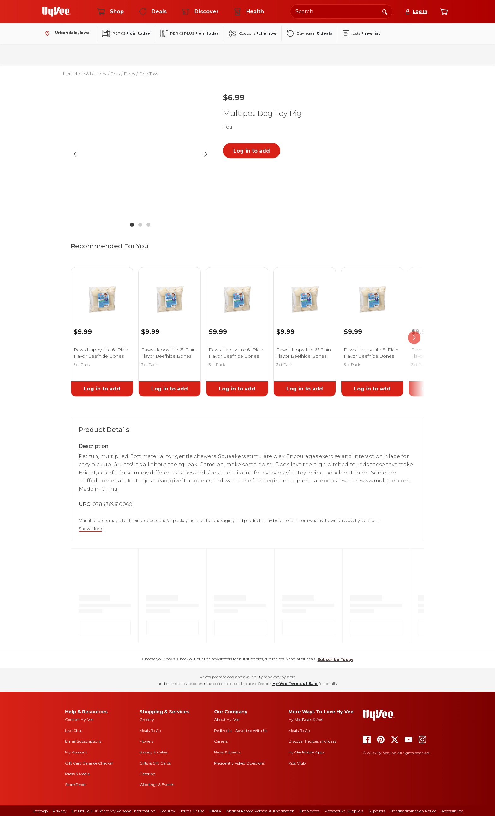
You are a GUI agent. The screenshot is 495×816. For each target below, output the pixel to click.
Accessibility (452, 810)
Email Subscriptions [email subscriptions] (83, 741)
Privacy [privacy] (60, 810)
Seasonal (329, 54)
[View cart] (444, 11)
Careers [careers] (221, 741)
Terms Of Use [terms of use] (192, 810)
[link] (102, 291)
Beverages (139, 54)
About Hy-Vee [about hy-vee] (226, 719)
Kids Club (297, 763)
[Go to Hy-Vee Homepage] (56, 12)
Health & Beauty (265, 54)
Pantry (107, 54)
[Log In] (416, 11)
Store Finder (76, 784)
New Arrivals (365, 54)
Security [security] (167, 810)
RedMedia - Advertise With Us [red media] (240, 730)
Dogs (129, 73)
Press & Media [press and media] (77, 773)
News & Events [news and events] (227, 752)
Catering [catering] (148, 773)
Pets (115, 73)
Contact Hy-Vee (79, 719)
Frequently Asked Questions (239, 763)
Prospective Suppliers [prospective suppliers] (344, 810)
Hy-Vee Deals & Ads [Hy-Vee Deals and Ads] (306, 719)
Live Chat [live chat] (73, 730)
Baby (301, 54)
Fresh (80, 54)
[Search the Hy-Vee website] (341, 11)
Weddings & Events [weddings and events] (157, 784)
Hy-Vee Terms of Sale (295, 683)
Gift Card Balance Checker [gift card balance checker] (89, 763)
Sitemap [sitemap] (40, 810)
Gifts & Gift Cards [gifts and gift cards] (155, 763)
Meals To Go (150, 730)
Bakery (53, 54)
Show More (90, 528)
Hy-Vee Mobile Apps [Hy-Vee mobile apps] (307, 752)
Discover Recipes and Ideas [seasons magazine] (312, 741)
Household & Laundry (185, 54)
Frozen (228, 54)
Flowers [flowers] (146, 741)
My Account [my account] (76, 752)
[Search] (384, 11)
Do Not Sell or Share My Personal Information (113, 810)
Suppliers (376, 810)
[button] (140, 154)
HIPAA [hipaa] (215, 810)
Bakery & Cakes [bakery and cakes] (154, 752)
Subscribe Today (335, 659)
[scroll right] (414, 338)
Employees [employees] (309, 810)
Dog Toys (148, 73)
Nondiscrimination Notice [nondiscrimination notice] (413, 810)
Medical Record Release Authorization (260, 810)
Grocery (147, 719)
